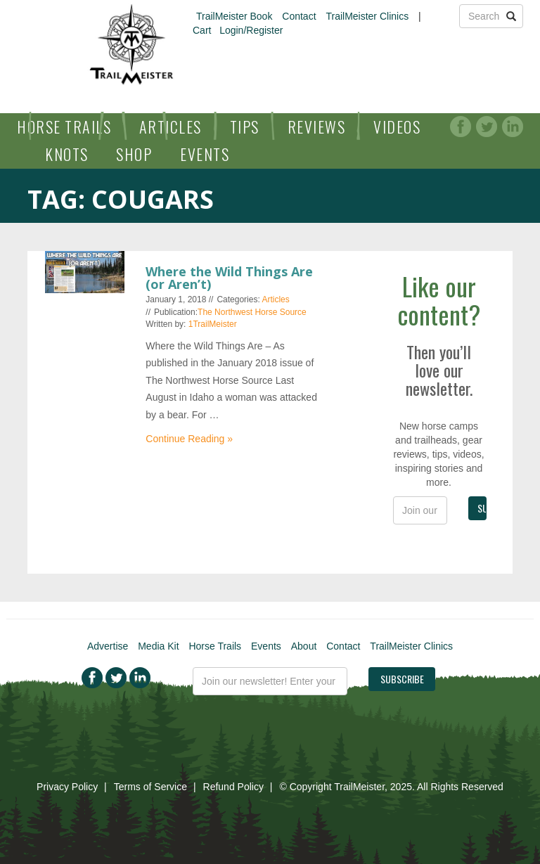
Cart (202, 30)
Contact (299, 16)
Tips (244, 126)
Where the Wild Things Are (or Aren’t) (229, 277)
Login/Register (251, 30)
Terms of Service (150, 786)
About (304, 646)
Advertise (107, 646)
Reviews (317, 126)
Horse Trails (64, 126)
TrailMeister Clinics (367, 16)
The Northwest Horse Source (252, 312)
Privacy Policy (67, 786)
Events (204, 154)
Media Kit (158, 646)
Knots (67, 154)
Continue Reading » (189, 438)
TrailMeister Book (234, 16)
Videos (396, 126)
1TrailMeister (212, 324)
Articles (170, 126)
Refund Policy (233, 786)
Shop (134, 154)
